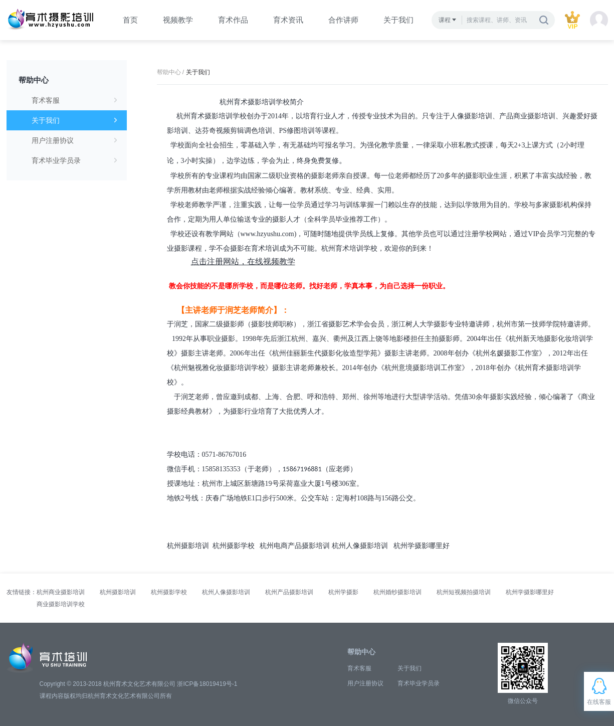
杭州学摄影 (343, 592)
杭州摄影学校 (234, 546)
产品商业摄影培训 (527, 116)
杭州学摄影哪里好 (421, 546)
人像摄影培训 (471, 116)
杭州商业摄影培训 (61, 592)
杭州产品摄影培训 (289, 592)
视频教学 (178, 20)
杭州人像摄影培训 (360, 546)
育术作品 (233, 20)
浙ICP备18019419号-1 (207, 683)
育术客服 (74, 100)
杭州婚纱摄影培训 (397, 592)
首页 (130, 20)
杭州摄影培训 (188, 546)
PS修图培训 (297, 130)
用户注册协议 (74, 140)
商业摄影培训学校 (61, 604)
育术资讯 (288, 20)
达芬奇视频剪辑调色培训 (233, 130)
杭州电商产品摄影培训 (295, 546)
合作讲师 (343, 20)
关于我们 (398, 20)
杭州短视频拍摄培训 (464, 592)
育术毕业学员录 (74, 160)
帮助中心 (34, 80)
